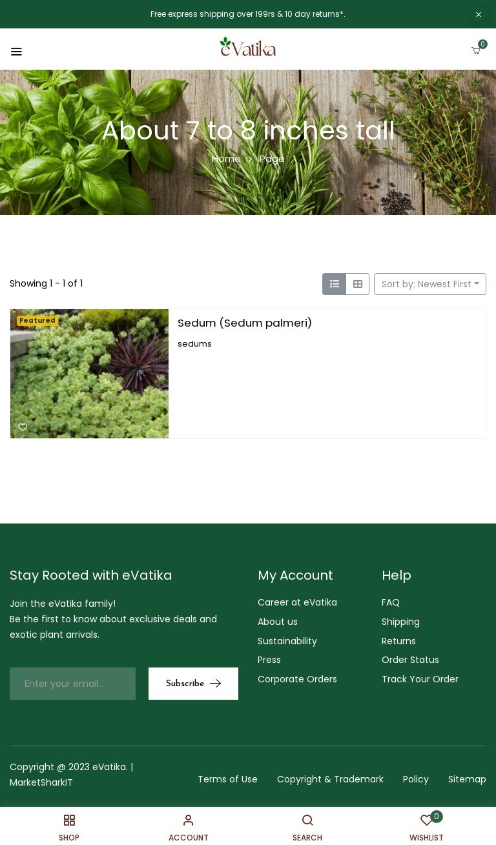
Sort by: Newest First (426, 284)
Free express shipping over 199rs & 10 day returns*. (248, 13)
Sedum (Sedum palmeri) (245, 323)
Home (226, 158)
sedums (195, 343)
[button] (475, 48)
